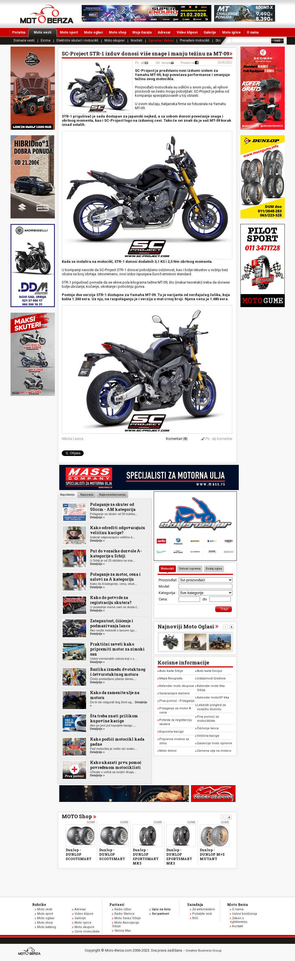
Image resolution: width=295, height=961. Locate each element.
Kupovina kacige (171, 731)
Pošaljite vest (202, 914)
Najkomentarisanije (112, 494)
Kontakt (237, 926)
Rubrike (39, 904)
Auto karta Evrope (209, 671)
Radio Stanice (124, 914)
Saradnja (195, 904)
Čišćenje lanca (208, 728)
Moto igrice (231, 32)
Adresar (164, 32)
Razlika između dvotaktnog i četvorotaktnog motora (117, 672)
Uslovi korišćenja (244, 914)
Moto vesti (45, 32)
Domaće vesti (24, 40)
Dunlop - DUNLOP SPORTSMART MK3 (145, 856)
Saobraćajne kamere (174, 693)
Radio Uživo (122, 909)
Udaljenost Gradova (211, 678)
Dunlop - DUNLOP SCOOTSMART (78, 854)
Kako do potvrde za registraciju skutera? (111, 600)
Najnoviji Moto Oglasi (186, 626)
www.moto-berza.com (30, 951)
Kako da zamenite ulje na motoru (114, 695)
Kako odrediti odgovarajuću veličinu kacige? (117, 530)
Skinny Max (122, 930)
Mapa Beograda (170, 678)
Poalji (140, 62)
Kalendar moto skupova (176, 686)
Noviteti (136, 40)
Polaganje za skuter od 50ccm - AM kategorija (112, 507)
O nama (252, 32)
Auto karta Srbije (171, 671)
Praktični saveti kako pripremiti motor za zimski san (117, 649)
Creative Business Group (204, 950)
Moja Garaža (142, 32)
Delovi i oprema (190, 568)
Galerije (210, 32)
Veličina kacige (208, 736)
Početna (18, 32)
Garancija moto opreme (214, 743)
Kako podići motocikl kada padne (117, 741)
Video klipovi (187, 32)
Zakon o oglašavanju (238, 920)
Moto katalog (46, 927)
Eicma (45, 40)
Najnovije (86, 494)
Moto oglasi (93, 32)
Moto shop (117, 32)
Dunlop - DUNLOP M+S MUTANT (212, 854)
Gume (91, 822)
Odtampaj (163, 62)
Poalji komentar (219, 439)
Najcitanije (67, 494)
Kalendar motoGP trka (213, 697)
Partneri (116, 904)
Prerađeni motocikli (194, 40)
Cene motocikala (87, 931)
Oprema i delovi (161, 40)
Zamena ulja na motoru (214, 751)
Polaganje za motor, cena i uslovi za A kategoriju (115, 577)
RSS (195, 918)
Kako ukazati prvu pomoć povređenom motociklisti (115, 765)
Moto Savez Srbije (127, 918)
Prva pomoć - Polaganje (176, 701)
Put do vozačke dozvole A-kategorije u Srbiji (116, 553)
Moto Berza (237, 904)
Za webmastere (203, 909)
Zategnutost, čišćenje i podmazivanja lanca (111, 623)
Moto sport (69, 32)
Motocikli (167, 568)
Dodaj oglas (214, 568)
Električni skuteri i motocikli (77, 40)
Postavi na (188, 62)
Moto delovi (167, 751)
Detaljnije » (97, 517)
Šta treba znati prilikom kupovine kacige (114, 718)
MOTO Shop (77, 816)
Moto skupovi (114, 40)
